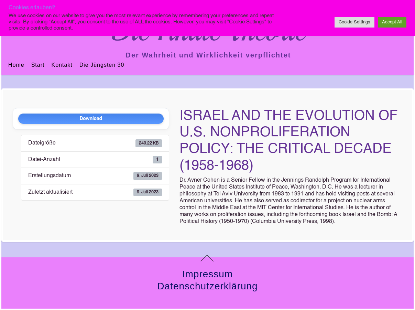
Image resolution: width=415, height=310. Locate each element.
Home (16, 65)
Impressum (207, 274)
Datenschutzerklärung (207, 286)
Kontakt (61, 65)
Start (38, 65)
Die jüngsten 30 (101, 65)
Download (91, 118)
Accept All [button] (392, 22)
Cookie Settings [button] (354, 22)
